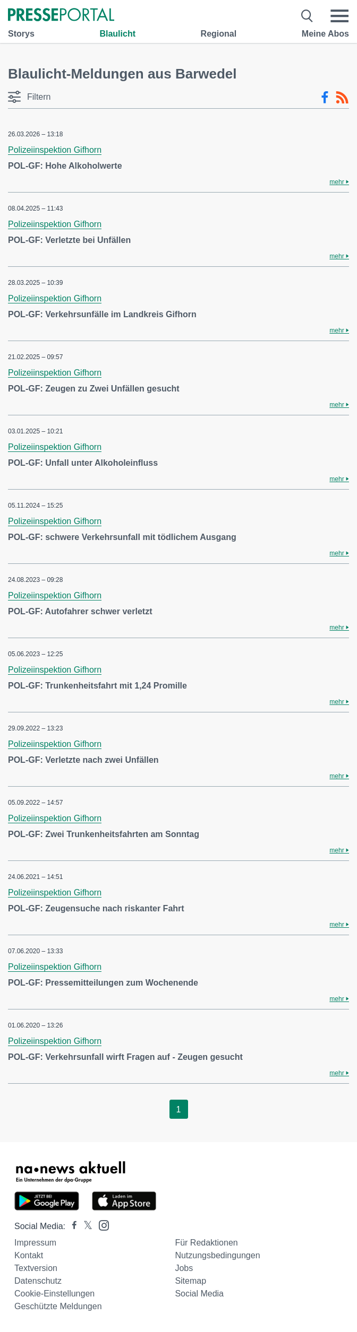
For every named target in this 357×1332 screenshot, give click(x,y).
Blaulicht (117, 33)
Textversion (35, 1268)
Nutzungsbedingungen (217, 1255)
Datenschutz (38, 1280)
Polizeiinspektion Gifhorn (54, 149)
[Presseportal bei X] (84, 1226)
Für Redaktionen (206, 1242)
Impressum (35, 1242)
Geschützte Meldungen (58, 1306)
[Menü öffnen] (339, 15)
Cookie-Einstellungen (54, 1293)
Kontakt (28, 1255)
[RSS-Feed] (342, 97)
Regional (219, 33)
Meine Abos (325, 33)
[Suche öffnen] (307, 15)
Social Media (199, 1293)
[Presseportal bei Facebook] (71, 1226)
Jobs (184, 1268)
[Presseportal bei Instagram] (100, 1224)
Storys (21, 33)
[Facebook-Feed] (325, 97)
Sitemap (190, 1280)
